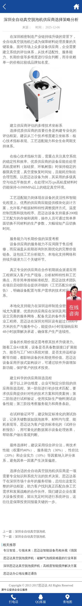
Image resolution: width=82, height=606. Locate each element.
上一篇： (24, 531)
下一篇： (24, 536)
